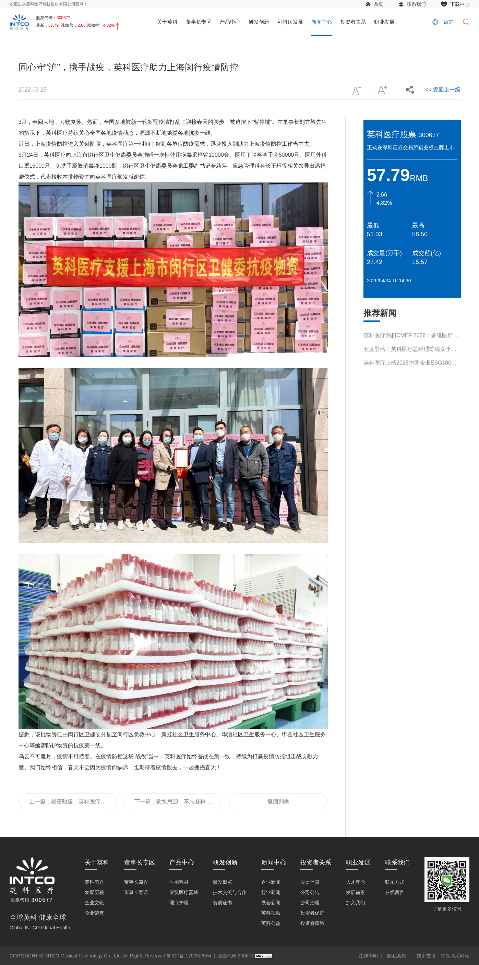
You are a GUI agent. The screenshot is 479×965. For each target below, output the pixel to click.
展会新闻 (270, 902)
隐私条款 (396, 955)
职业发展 (384, 22)
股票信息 (310, 882)
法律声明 (368, 955)
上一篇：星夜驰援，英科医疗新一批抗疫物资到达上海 (67, 804)
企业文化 (94, 902)
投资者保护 (312, 913)
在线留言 (394, 892)
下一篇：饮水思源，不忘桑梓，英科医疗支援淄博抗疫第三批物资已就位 (172, 804)
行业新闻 (270, 892)
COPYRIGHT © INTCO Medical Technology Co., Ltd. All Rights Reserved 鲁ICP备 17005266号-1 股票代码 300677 (132, 955)
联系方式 (394, 882)
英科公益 (270, 923)
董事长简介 (136, 882)
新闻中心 (321, 22)
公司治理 (310, 902)
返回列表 (278, 802)
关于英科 (167, 22)
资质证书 (222, 902)
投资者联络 (312, 923)
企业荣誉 (94, 913)
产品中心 (230, 22)
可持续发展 (290, 22)
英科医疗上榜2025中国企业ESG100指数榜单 (410, 391)
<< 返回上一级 (442, 90)
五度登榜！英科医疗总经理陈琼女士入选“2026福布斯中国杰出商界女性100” (410, 377)
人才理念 (355, 882)
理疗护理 (179, 902)
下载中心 (459, 4)
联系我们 (416, 4)
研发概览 (222, 882)
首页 (378, 4)
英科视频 (270, 913)
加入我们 (355, 902)
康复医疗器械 (183, 892)
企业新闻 (270, 882)
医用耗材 (179, 882)
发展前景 (355, 892)
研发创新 (259, 22)
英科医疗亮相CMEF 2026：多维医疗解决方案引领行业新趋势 (410, 364)
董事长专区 (199, 22)
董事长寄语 (136, 892)
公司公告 (310, 892)
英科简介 (94, 882)
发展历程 (94, 892)
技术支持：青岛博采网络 (443, 955)
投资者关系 (353, 22)
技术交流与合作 (230, 892)
